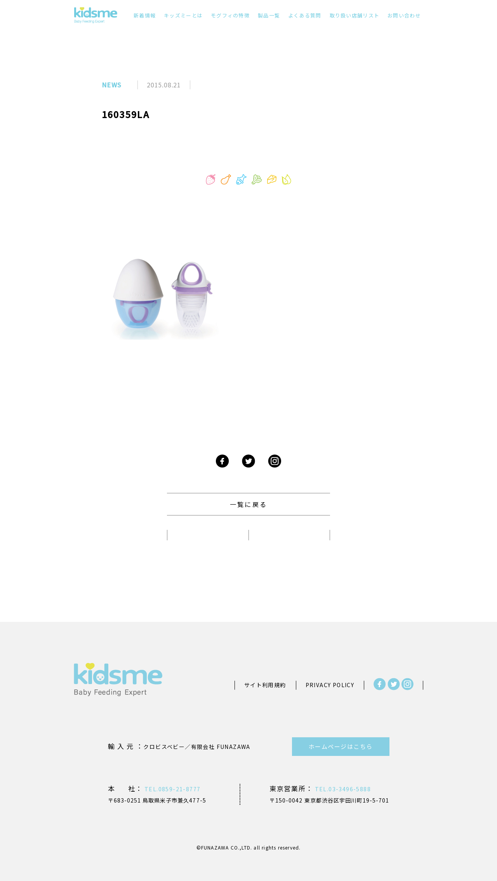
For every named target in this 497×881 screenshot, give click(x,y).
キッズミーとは (183, 15)
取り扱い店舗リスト (355, 15)
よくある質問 (304, 15)
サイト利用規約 (265, 685)
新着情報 (145, 15)
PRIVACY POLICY (330, 685)
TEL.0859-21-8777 (172, 789)
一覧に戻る (248, 504)
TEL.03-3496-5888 (342, 789)
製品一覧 (269, 15)
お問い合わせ (404, 15)
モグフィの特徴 (230, 15)
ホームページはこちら (341, 746)
